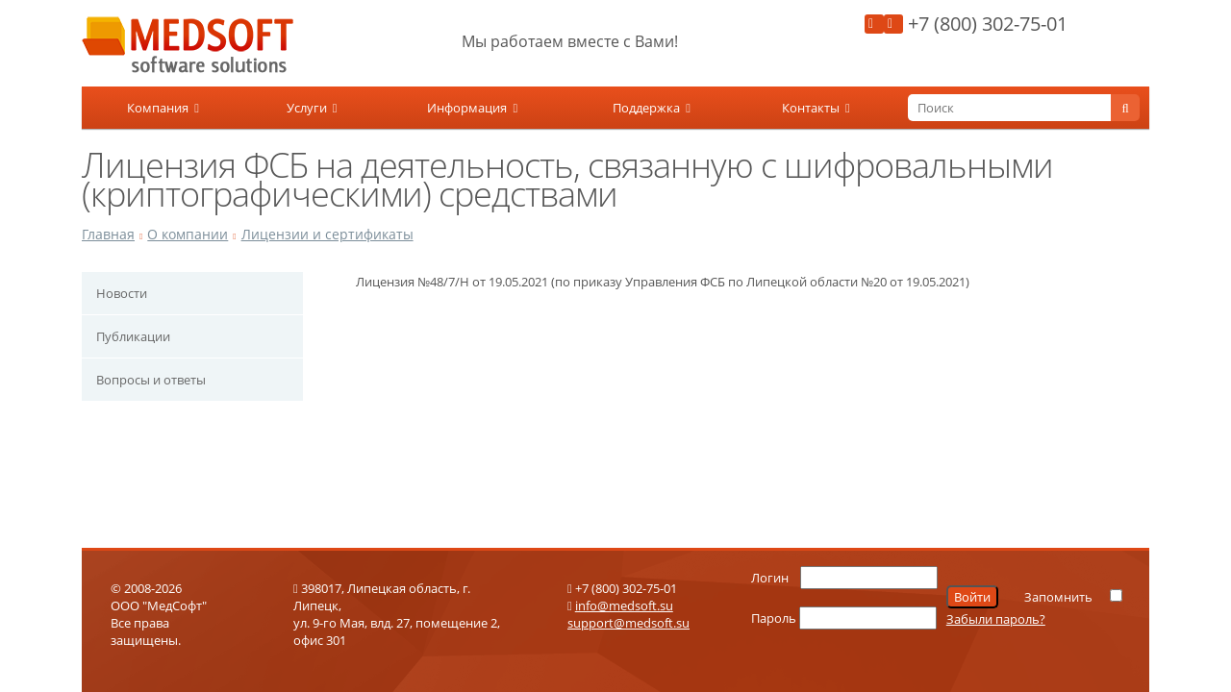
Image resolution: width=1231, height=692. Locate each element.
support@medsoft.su (628, 622)
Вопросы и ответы (151, 379)
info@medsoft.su (624, 605)
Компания (163, 107)
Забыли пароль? (995, 619)
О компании (187, 234)
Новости (121, 293)
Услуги (312, 107)
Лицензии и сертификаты (327, 234)
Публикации (133, 336)
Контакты (816, 107)
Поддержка (652, 107)
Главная (108, 234)
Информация (472, 107)
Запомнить (1058, 597)
